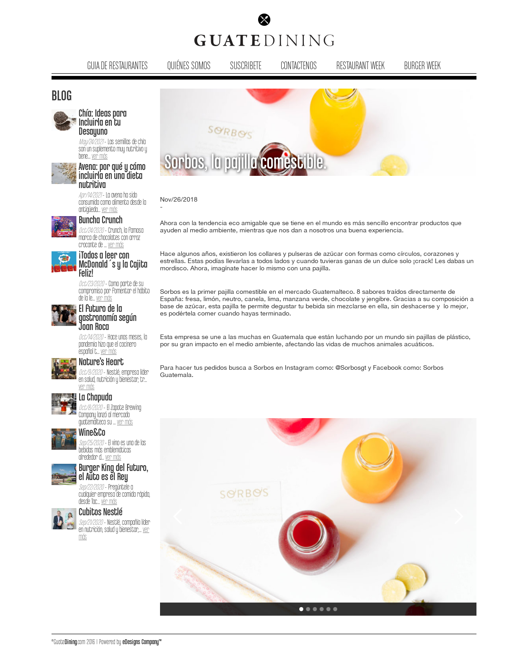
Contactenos (299, 66)
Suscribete (245, 66)
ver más (100, 156)
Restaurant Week (360, 66)
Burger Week (422, 66)
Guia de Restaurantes (117, 66)
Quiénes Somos (189, 66)
